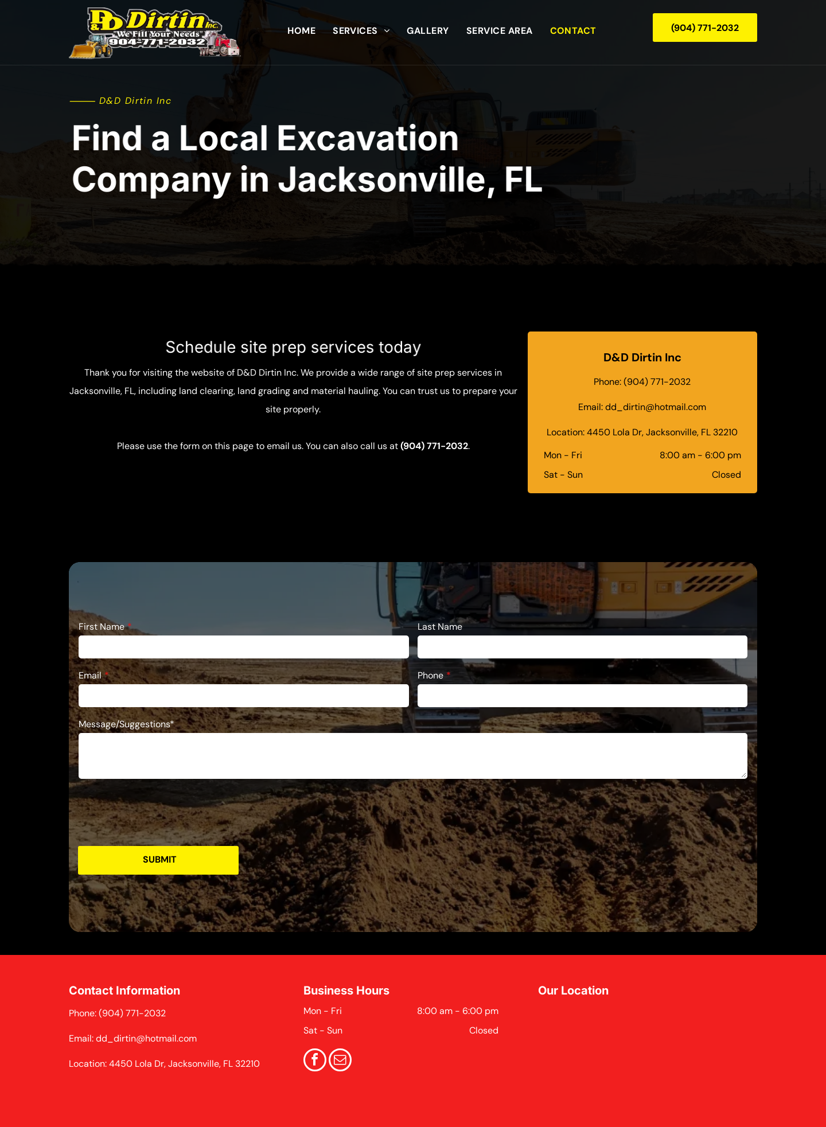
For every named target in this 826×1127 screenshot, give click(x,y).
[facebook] (314, 1061)
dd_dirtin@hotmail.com (655, 407)
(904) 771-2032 (434, 446)
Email (90, 675)
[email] (340, 1061)
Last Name (440, 627)
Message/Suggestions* (126, 724)
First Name (101, 627)
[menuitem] (301, 31)
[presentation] (166, 811)
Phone (430, 675)
